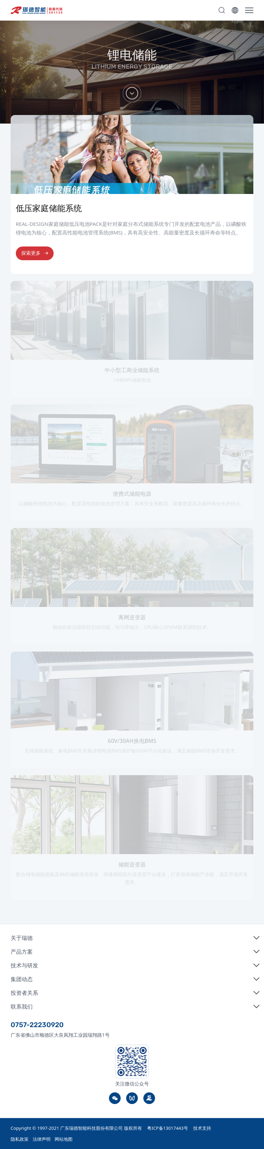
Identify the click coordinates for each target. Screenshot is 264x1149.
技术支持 (202, 1128)
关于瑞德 (22, 938)
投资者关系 (24, 993)
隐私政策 (20, 1139)
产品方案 (22, 951)
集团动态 (22, 979)
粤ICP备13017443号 (167, 1128)
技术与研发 (24, 965)
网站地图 (64, 1139)
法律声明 (42, 1139)
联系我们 (22, 1006)
